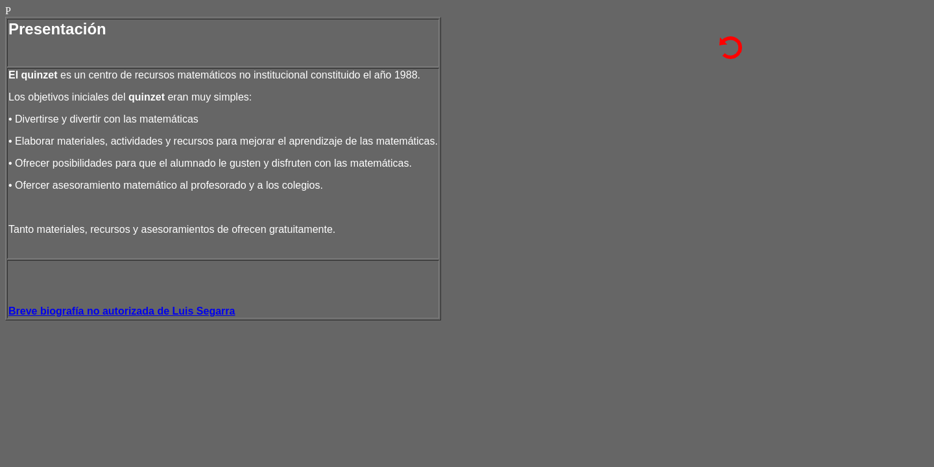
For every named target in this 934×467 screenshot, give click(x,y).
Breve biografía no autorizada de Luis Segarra (121, 311)
